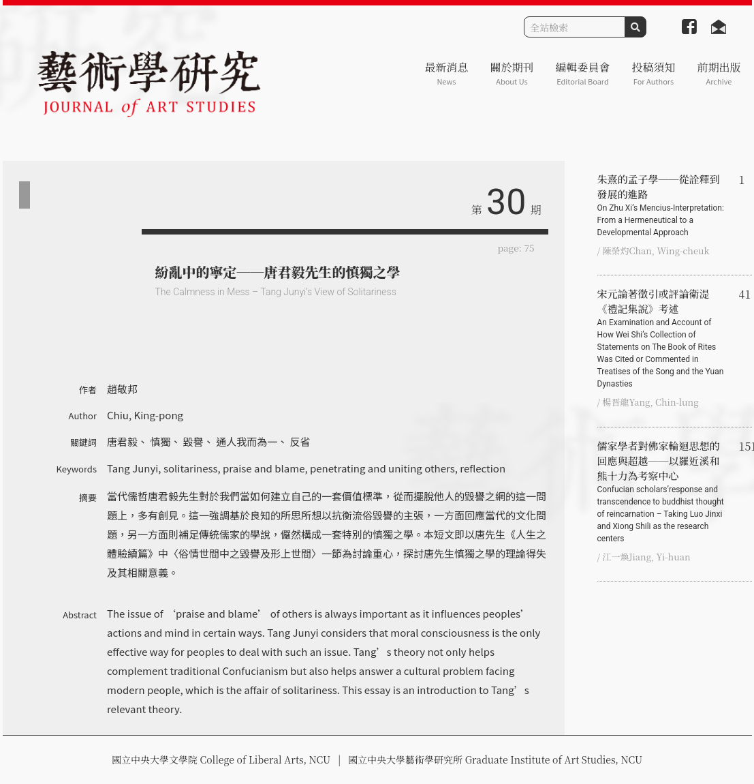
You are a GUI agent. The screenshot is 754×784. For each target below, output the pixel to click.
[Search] (574, 26)
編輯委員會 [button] (582, 73)
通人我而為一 (246, 441)
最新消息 (446, 73)
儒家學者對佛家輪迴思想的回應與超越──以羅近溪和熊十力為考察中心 (662, 491)
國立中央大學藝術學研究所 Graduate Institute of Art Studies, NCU (495, 759)
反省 (300, 441)
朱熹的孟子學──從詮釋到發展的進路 (662, 205)
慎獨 (160, 441)
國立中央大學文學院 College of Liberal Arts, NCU (221, 759)
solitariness (190, 468)
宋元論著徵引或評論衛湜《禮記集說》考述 (662, 338)
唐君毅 (122, 441)
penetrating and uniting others (382, 468)
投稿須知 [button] (653, 73)
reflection (482, 468)
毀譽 (193, 441)
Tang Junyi (132, 468)
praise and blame (263, 468)
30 (506, 202)
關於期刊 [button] (511, 73)
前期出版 (718, 73)
